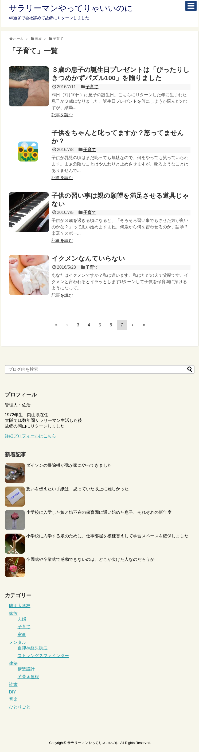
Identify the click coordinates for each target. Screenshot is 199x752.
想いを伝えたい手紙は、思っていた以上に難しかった (77, 489)
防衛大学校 (19, 605)
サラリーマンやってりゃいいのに (71, 8)
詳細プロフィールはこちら (30, 436)
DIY (12, 692)
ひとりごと (19, 707)
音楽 (13, 699)
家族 (13, 613)
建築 (13, 663)
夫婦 (22, 619)
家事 (22, 634)
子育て (91, 86)
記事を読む (62, 115)
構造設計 (26, 669)
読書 (13, 684)
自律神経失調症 (33, 648)
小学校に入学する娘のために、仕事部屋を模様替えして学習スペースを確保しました (107, 536)
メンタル (17, 642)
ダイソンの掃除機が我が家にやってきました (69, 465)
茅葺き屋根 (28, 676)
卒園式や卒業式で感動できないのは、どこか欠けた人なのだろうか (90, 559)
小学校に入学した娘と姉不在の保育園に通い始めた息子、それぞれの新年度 (98, 512)
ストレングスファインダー (43, 655)
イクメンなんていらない (88, 258)
